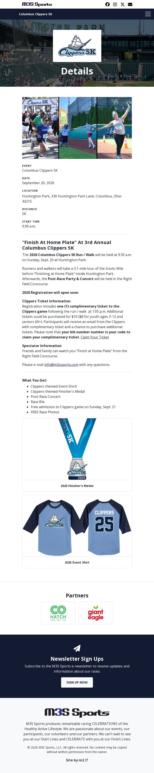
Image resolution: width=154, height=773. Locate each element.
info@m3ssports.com (61, 364)
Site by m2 (77, 760)
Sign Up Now (77, 682)
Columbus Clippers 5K (35, 14)
